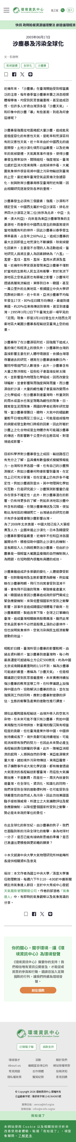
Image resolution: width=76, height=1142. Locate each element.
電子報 (54, 10)
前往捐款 (38, 990)
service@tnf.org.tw (44, 1104)
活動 (38, 1060)
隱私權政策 (14, 1077)
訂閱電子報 (26, 1047)
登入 (70, 10)
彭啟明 (14, 57)
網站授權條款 (61, 1065)
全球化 (28, 65)
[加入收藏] (6, 74)
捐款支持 (48, 1047)
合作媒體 (38, 1071)
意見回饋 (61, 1077)
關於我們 (61, 1060)
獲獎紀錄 (38, 1077)
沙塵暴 (42, 65)
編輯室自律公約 (38, 1065)
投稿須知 (61, 1071)
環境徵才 (14, 1060)
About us (14, 1065)
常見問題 (14, 1071)
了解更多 (25, 1135)
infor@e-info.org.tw (44, 1109)
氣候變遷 (12, 65)
